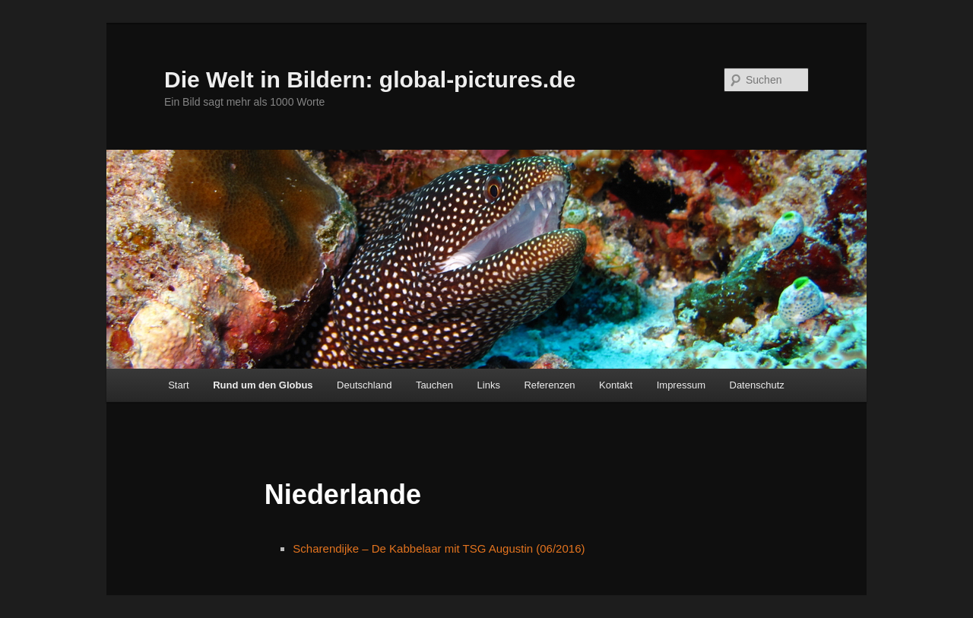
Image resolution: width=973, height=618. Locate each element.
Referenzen (549, 385)
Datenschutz (757, 385)
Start (178, 385)
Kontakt (615, 385)
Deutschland (364, 385)
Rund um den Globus (262, 385)
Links (488, 385)
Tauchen (434, 385)
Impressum (681, 385)
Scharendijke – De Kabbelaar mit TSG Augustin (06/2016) (439, 548)
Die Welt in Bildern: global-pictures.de (369, 79)
